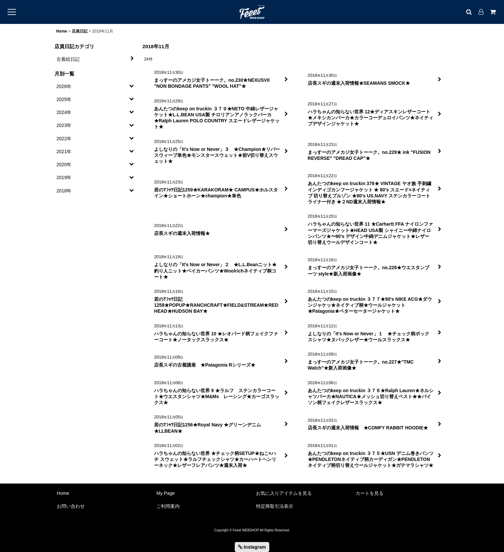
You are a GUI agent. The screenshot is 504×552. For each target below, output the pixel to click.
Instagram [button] (252, 547)
